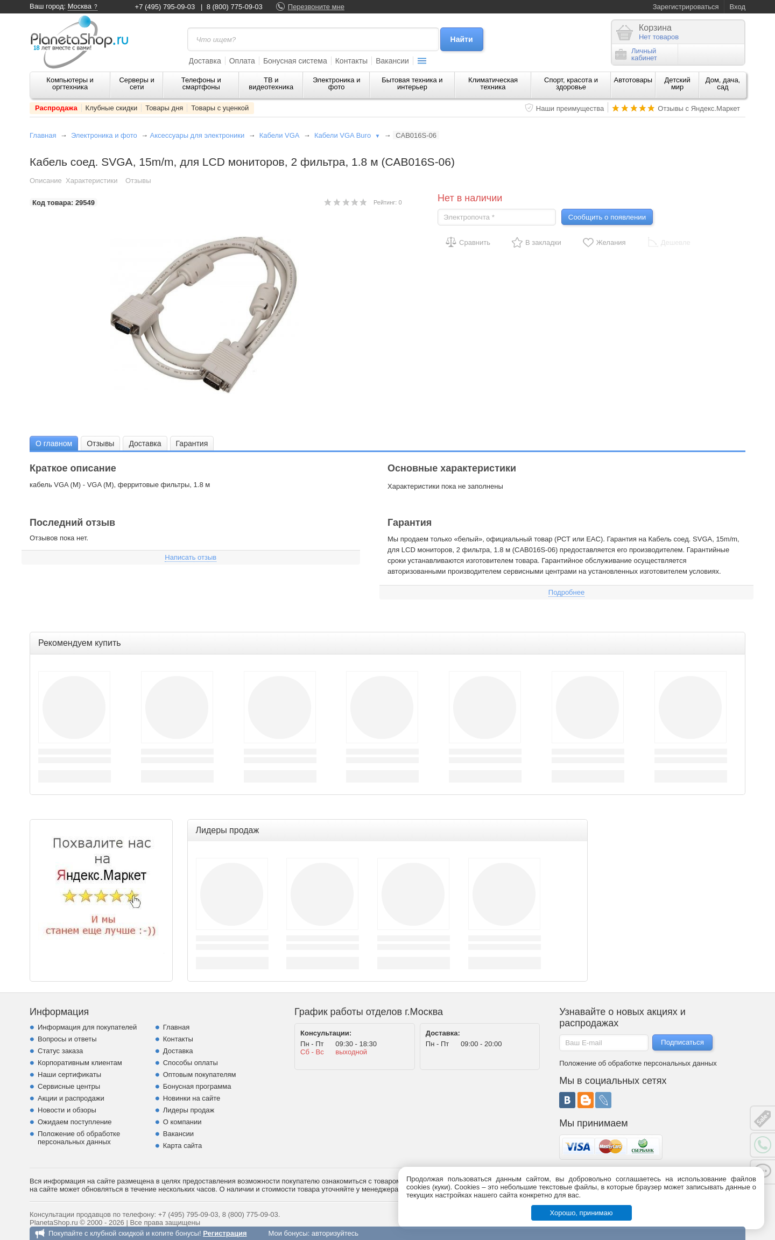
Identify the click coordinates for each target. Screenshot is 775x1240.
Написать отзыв (190, 557)
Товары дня (164, 108)
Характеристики (91, 181)
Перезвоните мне (316, 7)
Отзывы (138, 181)
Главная (43, 135)
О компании (182, 1122)
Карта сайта (182, 1146)
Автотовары (633, 80)
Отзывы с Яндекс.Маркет (699, 108)
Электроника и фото (337, 83)
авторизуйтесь (335, 1233)
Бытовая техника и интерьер (412, 83)
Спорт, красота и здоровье (571, 83)
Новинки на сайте (192, 1098)
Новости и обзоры (67, 1110)
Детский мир (678, 83)
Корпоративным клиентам (80, 1063)
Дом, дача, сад (723, 83)
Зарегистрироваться (686, 7)
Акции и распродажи (71, 1098)
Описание (46, 181)
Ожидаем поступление (75, 1122)
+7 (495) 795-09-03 (165, 7)
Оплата (242, 61)
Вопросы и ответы (67, 1039)
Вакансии (392, 61)
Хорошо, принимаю (581, 1213)
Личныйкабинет (636, 54)
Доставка (205, 61)
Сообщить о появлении (607, 217)
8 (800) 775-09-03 (235, 7)
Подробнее (566, 592)
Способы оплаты (190, 1063)
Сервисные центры (69, 1086)
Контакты (351, 61)
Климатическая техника (493, 83)
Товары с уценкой (220, 108)
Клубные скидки (112, 108)
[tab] (54, 443)
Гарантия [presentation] (192, 443)
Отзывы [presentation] (100, 443)
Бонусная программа (197, 1086)
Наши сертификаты (69, 1074)
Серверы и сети (136, 83)
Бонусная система (295, 61)
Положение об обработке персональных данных (79, 1138)
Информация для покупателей (87, 1027)
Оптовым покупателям (199, 1074)
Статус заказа (60, 1051)
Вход (737, 7)
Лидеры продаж (189, 1110)
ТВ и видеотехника (271, 83)
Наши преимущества (570, 108)
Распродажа (56, 108)
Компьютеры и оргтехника (70, 83)
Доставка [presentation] (145, 443)
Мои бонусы (287, 1233)
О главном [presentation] (54, 443)
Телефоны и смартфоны (201, 83)
